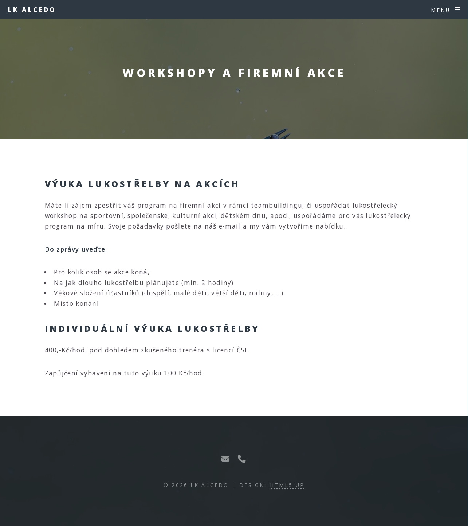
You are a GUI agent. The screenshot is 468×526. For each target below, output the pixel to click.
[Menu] (445, 10)
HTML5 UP (287, 485)
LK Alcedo (32, 9)
